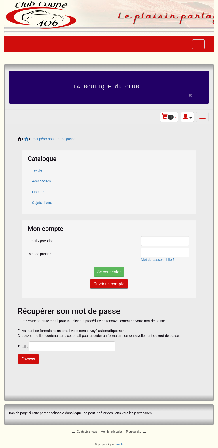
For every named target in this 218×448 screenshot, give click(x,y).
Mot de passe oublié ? (157, 259)
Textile (37, 170)
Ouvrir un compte (109, 284)
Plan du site (133, 431)
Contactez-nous (87, 431)
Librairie (38, 192)
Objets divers (42, 202)
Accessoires (41, 181)
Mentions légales (112, 431)
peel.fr (119, 444)
